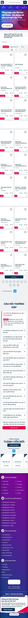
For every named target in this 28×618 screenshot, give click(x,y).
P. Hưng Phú (5, 493)
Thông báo (5, 567)
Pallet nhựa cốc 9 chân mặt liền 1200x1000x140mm (6, 242)
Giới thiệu (4, 564)
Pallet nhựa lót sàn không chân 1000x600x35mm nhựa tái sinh (21, 265)
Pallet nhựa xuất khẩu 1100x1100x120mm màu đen (7, 110)
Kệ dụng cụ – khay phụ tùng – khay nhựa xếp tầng (20, 187)
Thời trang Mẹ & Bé (7, 555)
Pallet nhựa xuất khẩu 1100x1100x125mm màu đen (21, 87)
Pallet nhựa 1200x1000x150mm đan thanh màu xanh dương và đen (7, 165)
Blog (3, 572)
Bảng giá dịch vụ (6, 569)
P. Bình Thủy (5, 484)
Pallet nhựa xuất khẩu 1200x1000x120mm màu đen (20, 110)
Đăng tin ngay (8, 609)
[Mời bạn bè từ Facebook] (13, 450)
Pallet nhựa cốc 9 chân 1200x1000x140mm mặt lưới (20, 242)
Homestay (5, 542)
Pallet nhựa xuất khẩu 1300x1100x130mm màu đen (6, 142)
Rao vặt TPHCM (14, 614)
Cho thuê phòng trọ (7, 537)
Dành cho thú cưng (7, 553)
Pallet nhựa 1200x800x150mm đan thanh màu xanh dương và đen (21, 165)
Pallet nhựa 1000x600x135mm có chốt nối (6, 265)
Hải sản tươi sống (6, 545)
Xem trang (6, 465)
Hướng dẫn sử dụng (7, 575)
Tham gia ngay (14, 445)
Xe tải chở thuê (6, 540)
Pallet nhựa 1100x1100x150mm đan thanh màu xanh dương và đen (21, 142)
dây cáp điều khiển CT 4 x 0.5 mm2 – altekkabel (7, 65)
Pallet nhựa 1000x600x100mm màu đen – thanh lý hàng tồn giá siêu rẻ (7, 87)
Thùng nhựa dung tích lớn (6, 187)
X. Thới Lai (5, 490)
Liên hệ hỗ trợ (5, 577)
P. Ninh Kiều (5, 481)
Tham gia (8, 25)
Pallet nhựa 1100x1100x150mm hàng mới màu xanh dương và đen (5, 219)
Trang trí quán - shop (7, 547)
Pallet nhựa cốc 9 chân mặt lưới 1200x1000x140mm (20, 219)
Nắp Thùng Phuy (19, 64)
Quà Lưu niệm (5, 550)
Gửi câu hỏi (14, 428)
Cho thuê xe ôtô (6, 534)
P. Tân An (4, 487)
